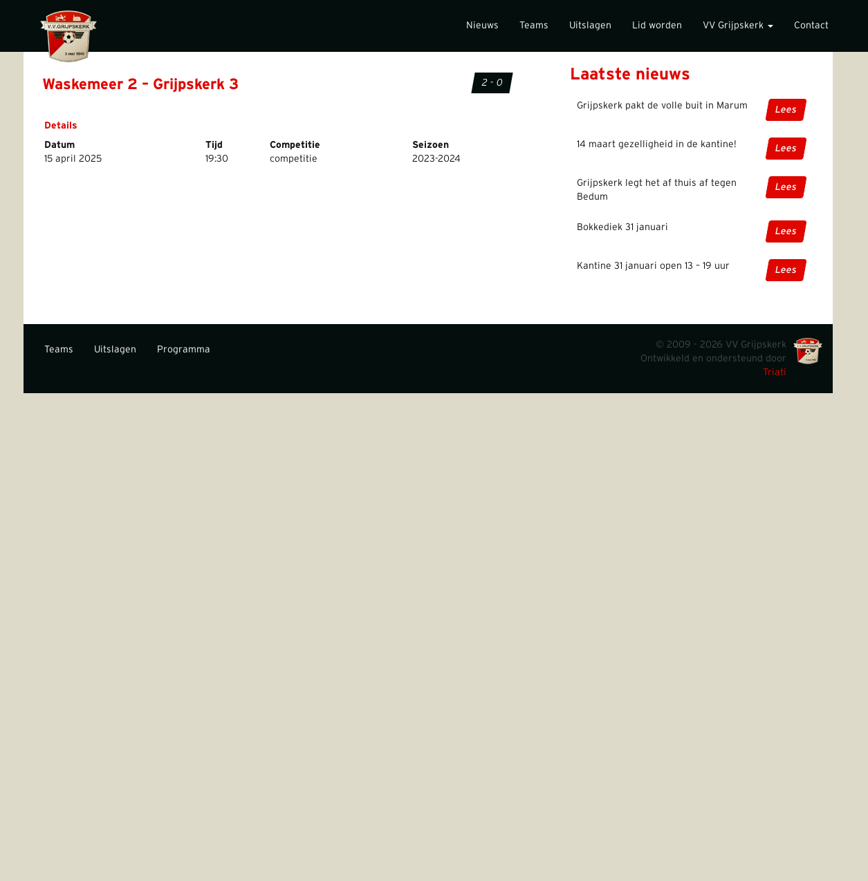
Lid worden (657, 25)
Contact (811, 25)
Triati (774, 372)
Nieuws (482, 25)
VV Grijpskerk (738, 25)
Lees (785, 110)
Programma (183, 349)
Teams (533, 25)
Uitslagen (590, 25)
